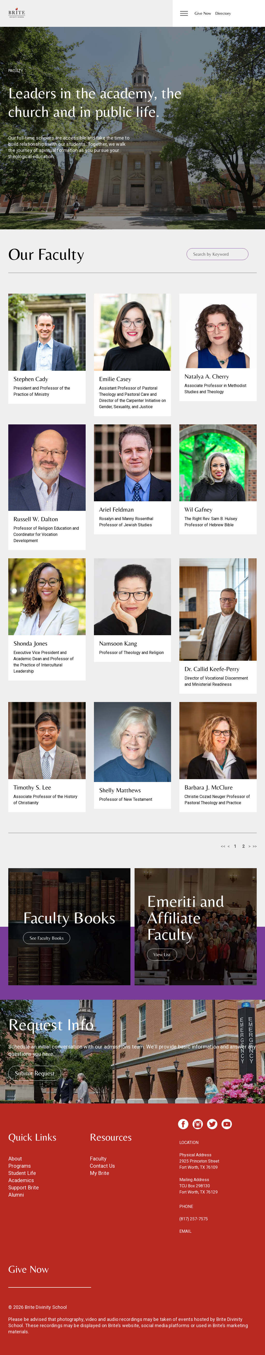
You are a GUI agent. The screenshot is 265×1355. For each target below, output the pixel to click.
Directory (223, 13)
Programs (19, 1166)
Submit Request (35, 1073)
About (15, 1159)
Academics (21, 1180)
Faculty (98, 1159)
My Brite (99, 1173)
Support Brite (23, 1187)
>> (255, 846)
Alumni (16, 1195)
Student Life (22, 1173)
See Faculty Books (47, 938)
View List (162, 954)
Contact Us (102, 1166)
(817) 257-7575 (193, 1218)
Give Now (203, 13)
